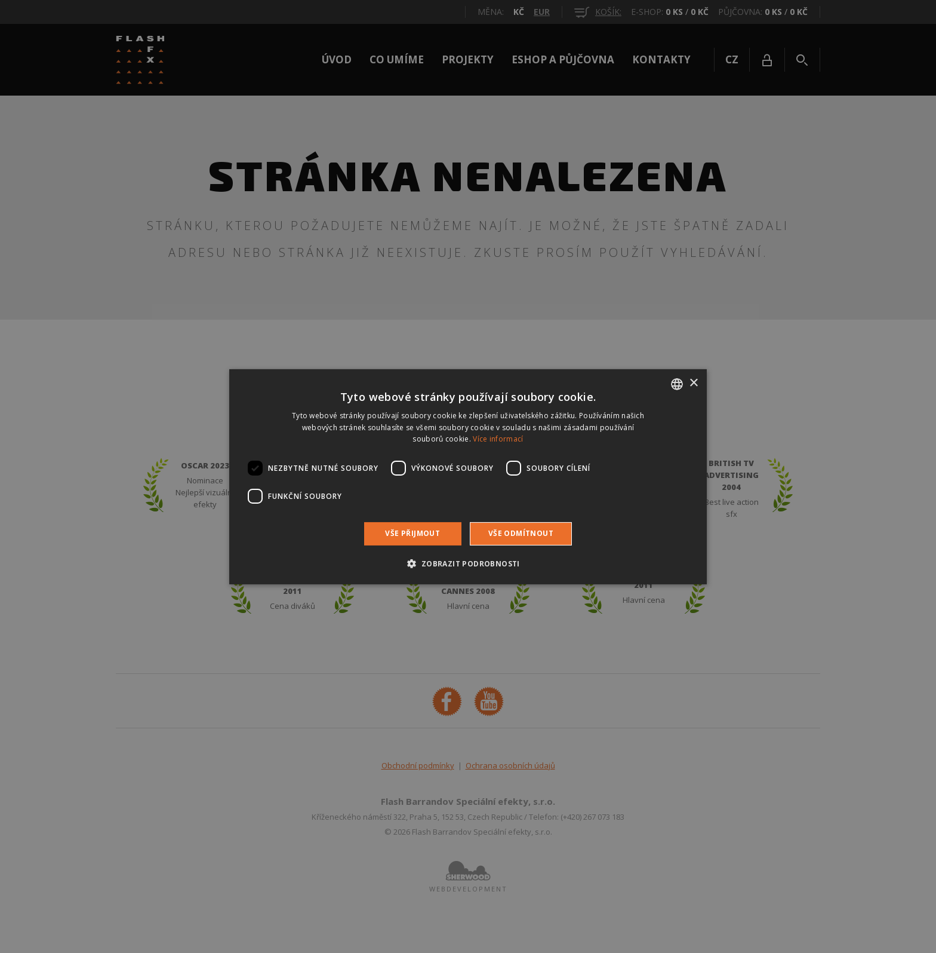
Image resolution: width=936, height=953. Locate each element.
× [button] (693, 383)
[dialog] (468, 476)
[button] (467, 563)
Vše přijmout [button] (412, 533)
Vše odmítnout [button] (520, 533)
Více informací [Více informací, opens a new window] (498, 439)
